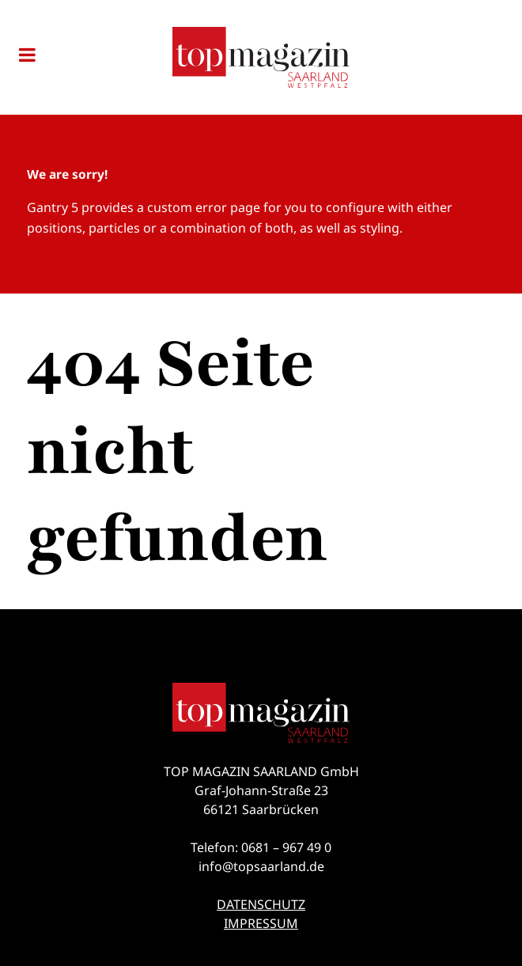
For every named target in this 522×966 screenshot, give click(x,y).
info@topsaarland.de (261, 866)
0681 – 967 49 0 (286, 847)
